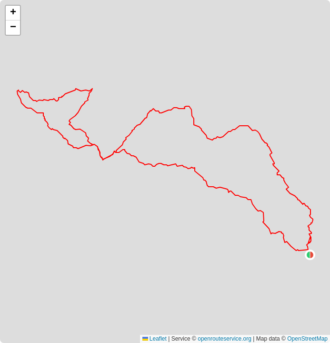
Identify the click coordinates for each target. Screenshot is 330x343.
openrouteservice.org (224, 338)
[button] (310, 255)
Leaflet (154, 338)
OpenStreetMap (307, 338)
